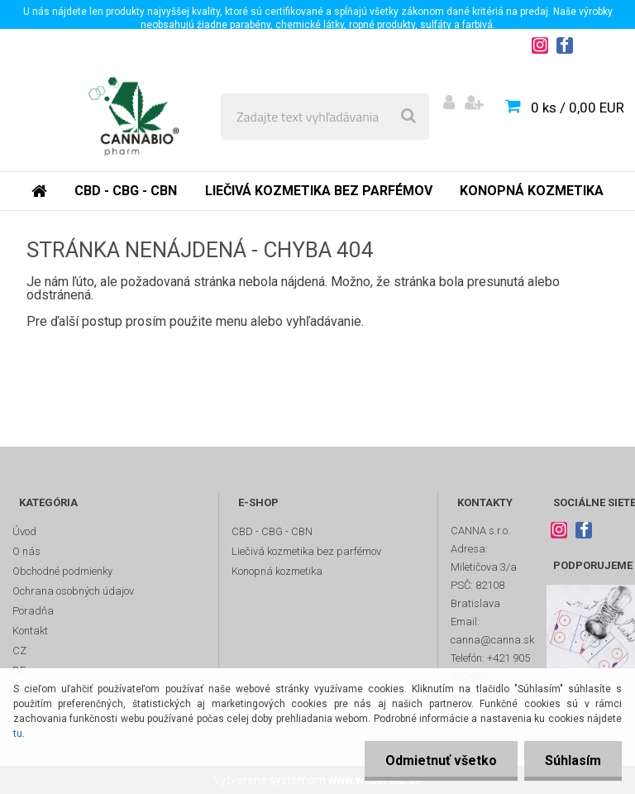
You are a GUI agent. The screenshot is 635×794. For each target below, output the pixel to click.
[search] (408, 116)
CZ (19, 650)
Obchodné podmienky (62, 571)
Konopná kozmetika (532, 190)
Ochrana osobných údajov (73, 591)
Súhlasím (573, 760)
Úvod (24, 531)
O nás (26, 551)
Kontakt (30, 630)
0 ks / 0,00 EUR (577, 107)
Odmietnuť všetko (441, 760)
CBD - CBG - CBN (125, 190)
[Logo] (133, 116)
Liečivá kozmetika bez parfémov (318, 190)
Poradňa (33, 611)
